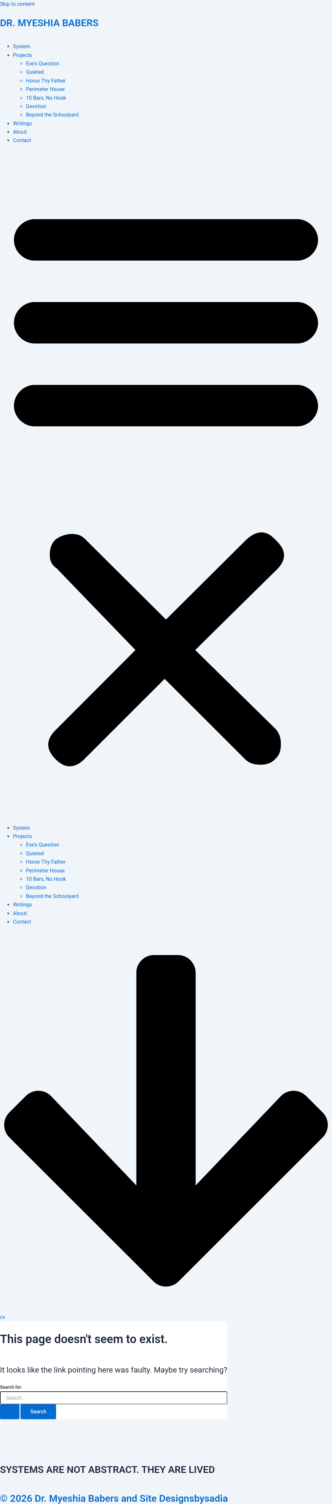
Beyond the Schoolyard (52, 115)
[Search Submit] (9, 1411)
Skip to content (17, 4)
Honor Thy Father (46, 81)
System (21, 46)
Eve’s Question (42, 64)
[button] (166, 484)
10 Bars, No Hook (46, 98)
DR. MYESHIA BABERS (49, 22)
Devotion (36, 106)
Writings (22, 123)
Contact (22, 140)
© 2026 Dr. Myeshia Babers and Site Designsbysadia (114, 1498)
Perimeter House (45, 89)
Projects (22, 55)
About (20, 132)
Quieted (35, 72)
